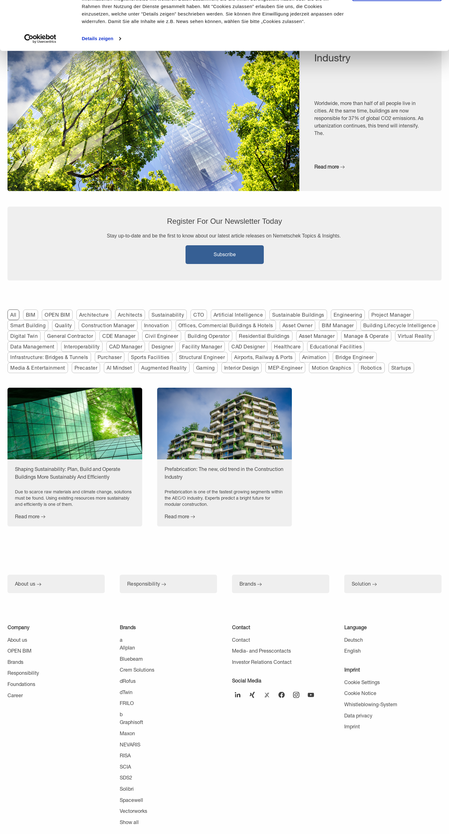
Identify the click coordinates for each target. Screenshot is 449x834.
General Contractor (70, 336)
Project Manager (391, 315)
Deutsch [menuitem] (353, 640)
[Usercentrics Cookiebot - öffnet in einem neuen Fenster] (40, 84)
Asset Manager (317, 336)
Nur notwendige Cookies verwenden (396, 36)
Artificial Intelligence (238, 315)
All (13, 315)
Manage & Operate (366, 336)
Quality (63, 325)
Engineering (348, 315)
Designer (162, 346)
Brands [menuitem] (15, 662)
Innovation (156, 325)
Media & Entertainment (37, 368)
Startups (401, 368)
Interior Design (241, 368)
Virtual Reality (415, 336)
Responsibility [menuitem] (23, 673)
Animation (314, 357)
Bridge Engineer (355, 357)
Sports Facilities (150, 357)
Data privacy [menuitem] (358, 715)
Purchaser (110, 357)
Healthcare (287, 346)
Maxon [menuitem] (127, 733)
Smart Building (28, 325)
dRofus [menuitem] (128, 681)
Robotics (371, 368)
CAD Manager (125, 346)
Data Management (32, 346)
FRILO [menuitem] (127, 703)
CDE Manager (119, 336)
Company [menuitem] (18, 627)
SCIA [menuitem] (125, 766)
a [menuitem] (121, 640)
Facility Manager (202, 346)
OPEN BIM (57, 315)
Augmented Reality (164, 368)
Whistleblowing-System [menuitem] (370, 704)
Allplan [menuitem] (127, 647)
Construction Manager (108, 325)
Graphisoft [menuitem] (131, 722)
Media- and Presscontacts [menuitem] (261, 651)
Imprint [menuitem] (352, 670)
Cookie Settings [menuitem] (362, 682)
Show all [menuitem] (129, 822)
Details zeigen (97, 84)
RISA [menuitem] (125, 755)
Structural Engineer (202, 357)
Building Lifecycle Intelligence (399, 325)
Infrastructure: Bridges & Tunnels (49, 357)
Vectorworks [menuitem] (133, 811)
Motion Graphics (331, 368)
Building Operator (209, 336)
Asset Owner (297, 325)
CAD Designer (248, 346)
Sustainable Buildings (298, 315)
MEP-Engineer (285, 368)
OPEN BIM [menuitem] (19, 651)
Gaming (205, 368)
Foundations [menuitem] (21, 684)
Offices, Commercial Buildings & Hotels (225, 325)
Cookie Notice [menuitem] (360, 693)
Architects (130, 315)
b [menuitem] (121, 714)
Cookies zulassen (397, 15)
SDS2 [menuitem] (126, 777)
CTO (198, 315)
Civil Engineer (161, 336)
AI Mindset (119, 368)
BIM (31, 315)
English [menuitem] (352, 651)
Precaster (86, 368)
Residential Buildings (264, 336)
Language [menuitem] (355, 627)
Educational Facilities (336, 346)
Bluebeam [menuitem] (131, 659)
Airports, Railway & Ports (263, 357)
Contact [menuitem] (241, 627)
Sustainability (168, 315)
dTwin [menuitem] (126, 692)
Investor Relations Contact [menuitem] (262, 662)
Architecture (94, 315)
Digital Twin (24, 336)
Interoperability (82, 346)
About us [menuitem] (17, 640)
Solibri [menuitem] (127, 789)
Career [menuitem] (15, 695)
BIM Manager (338, 325)
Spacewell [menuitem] (131, 800)
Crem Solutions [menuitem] (137, 670)
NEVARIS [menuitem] (130, 744)
